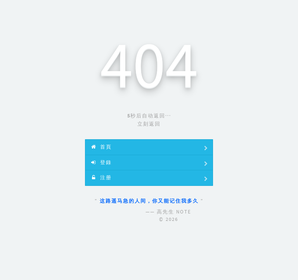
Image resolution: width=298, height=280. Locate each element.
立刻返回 (149, 124)
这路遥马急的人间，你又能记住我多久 (150, 201)
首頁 (150, 148)
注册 (150, 178)
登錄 (150, 163)
